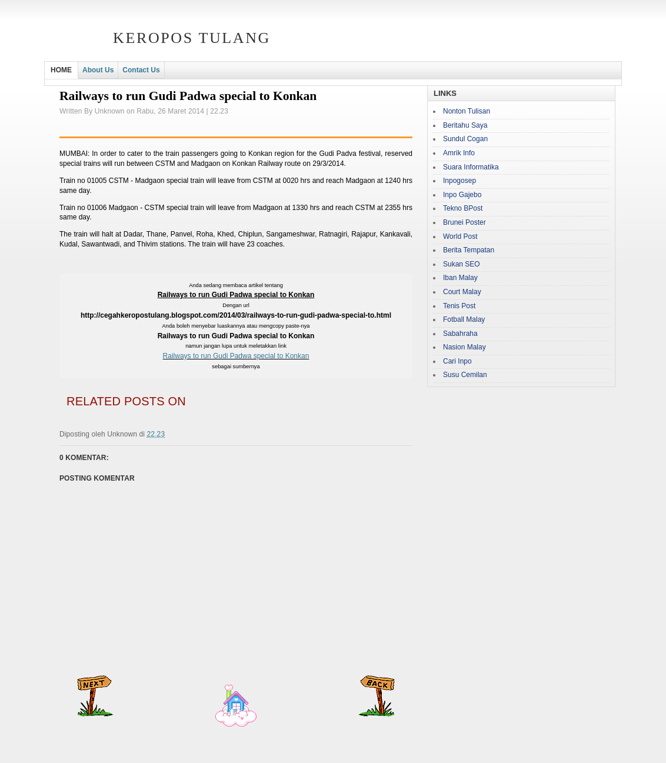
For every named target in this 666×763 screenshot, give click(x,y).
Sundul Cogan (465, 139)
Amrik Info (459, 153)
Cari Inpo (457, 361)
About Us (98, 70)
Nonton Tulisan (466, 111)
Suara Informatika (471, 167)
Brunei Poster (464, 222)
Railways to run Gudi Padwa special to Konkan (236, 356)
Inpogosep (459, 180)
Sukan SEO (461, 264)
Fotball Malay (464, 319)
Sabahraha (460, 333)
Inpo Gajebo (462, 195)
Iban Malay (460, 278)
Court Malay (462, 292)
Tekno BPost (462, 208)
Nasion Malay (464, 347)
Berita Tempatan (468, 250)
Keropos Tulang (192, 37)
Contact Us (140, 70)
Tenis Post (459, 306)
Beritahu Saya (465, 125)
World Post (460, 236)
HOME (61, 70)
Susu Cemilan (465, 375)
